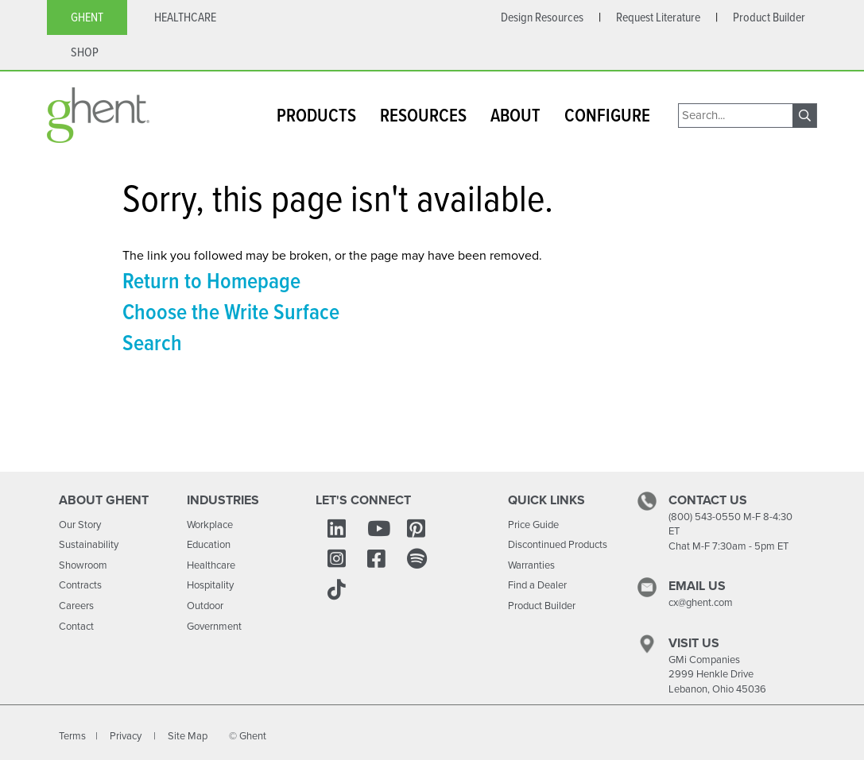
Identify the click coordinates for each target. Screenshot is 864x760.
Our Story (80, 524)
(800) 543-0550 (704, 516)
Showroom (83, 565)
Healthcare (211, 565)
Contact (76, 626)
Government (214, 626)
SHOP (85, 51)
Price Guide (533, 524)
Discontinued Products (557, 544)
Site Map (187, 735)
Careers (76, 605)
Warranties (531, 565)
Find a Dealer (537, 584)
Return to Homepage (211, 280)
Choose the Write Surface (230, 311)
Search (152, 342)
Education (209, 544)
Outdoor (205, 605)
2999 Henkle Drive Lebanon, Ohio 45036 (717, 681)
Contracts (80, 584)
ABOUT (515, 115)
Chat (679, 546)
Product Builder (541, 605)
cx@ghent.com (700, 602)
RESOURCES (423, 115)
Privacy (127, 735)
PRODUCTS (316, 115)
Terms (72, 735)
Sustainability (88, 544)
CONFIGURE (607, 115)
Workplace (210, 524)
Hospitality (210, 584)
